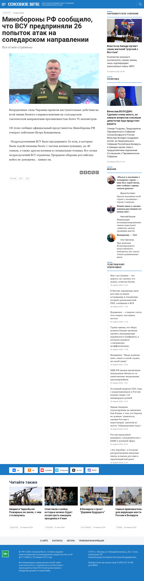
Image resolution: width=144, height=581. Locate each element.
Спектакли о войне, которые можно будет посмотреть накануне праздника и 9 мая (58, 514)
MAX (92, 470)
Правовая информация (91, 541)
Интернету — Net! (127, 235)
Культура (49, 527)
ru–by (77, 470)
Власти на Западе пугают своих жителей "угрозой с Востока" (122, 49)
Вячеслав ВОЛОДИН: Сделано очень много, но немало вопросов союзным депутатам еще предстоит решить (124, 117)
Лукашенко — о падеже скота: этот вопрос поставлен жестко (126, 315)
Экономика (86, 527)
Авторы (71, 541)
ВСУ (21, 178)
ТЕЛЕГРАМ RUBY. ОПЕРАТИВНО (116, 266)
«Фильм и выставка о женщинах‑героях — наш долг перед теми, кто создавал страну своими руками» (128, 183)
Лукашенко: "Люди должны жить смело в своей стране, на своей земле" (125, 358)
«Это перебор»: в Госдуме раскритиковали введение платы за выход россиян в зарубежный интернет (124, 454)
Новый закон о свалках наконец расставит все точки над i (129, 209)
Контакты (57, 541)
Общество (14, 527)
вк (16, 470)
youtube (46, 470)
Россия (13, 178)
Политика (113, 79)
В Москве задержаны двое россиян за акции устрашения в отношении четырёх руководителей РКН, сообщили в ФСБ (124, 297)
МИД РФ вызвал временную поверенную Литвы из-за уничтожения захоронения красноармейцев (125, 375)
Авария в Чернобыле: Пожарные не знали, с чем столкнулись (25, 512)
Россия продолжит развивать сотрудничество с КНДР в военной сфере (125, 437)
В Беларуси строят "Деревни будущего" (92, 511)
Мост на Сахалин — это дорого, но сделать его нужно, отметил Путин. (122, 278)
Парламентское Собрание (123, 13)
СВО (27, 178)
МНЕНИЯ (111, 169)
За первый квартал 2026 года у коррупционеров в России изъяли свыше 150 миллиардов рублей (126, 393)
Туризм (119, 527)
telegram (61, 470)
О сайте (44, 541)
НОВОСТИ (6, 13)
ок (31, 470)
